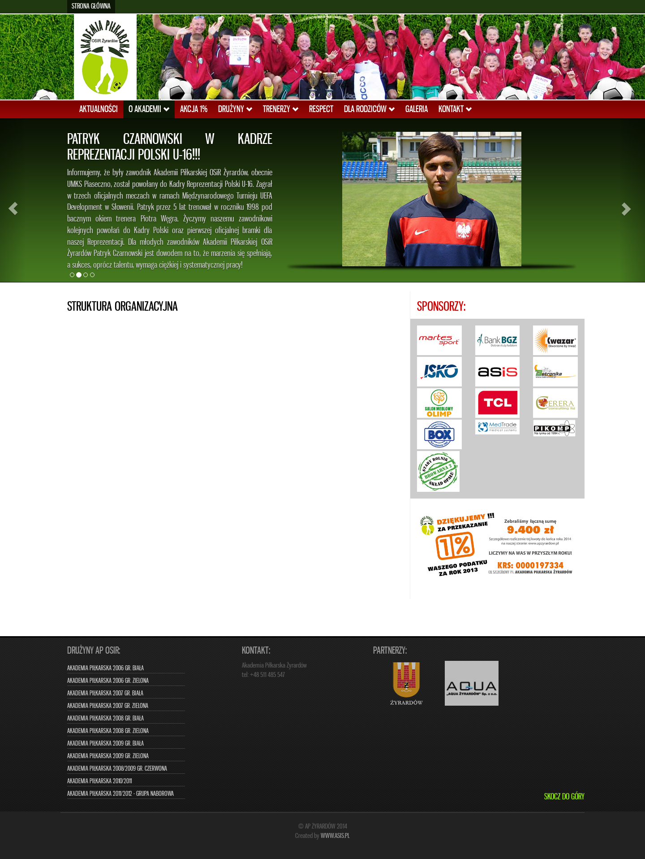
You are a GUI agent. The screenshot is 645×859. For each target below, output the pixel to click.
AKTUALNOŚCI (98, 109)
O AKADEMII (149, 109)
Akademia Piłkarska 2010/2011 (99, 781)
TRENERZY (280, 109)
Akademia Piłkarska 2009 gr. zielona (108, 756)
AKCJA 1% (193, 109)
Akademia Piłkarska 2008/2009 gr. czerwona (117, 768)
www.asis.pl (335, 836)
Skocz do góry (564, 797)
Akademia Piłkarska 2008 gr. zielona (108, 731)
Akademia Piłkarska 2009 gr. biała (105, 743)
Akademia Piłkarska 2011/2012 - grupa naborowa (120, 794)
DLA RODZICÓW (369, 109)
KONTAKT (455, 109)
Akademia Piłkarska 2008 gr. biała (105, 718)
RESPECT (321, 109)
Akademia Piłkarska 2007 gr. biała (105, 693)
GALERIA (416, 109)
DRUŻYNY (235, 109)
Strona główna (91, 6)
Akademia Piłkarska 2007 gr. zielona (107, 706)
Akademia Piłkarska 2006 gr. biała (105, 668)
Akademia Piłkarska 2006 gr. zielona (108, 681)
